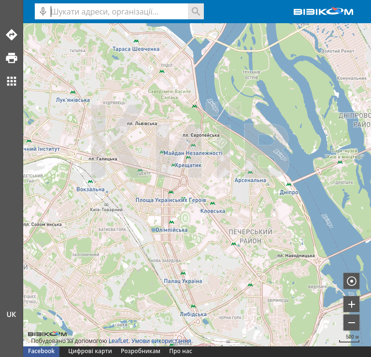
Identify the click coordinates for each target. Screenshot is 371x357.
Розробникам (140, 351)
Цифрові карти (90, 351)
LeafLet (118, 341)
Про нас (180, 351)
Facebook (41, 351)
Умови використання (161, 341)
